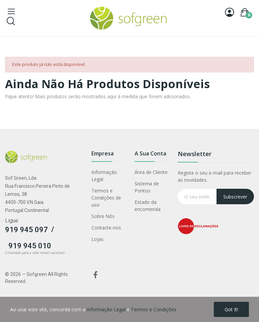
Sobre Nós (103, 216)
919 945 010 (29, 246)
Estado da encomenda (148, 205)
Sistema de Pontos (147, 187)
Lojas (97, 239)
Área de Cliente (151, 172)
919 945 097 (26, 229)
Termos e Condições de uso (106, 197)
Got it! (231, 309)
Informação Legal (104, 175)
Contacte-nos (106, 227)
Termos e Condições (153, 309)
